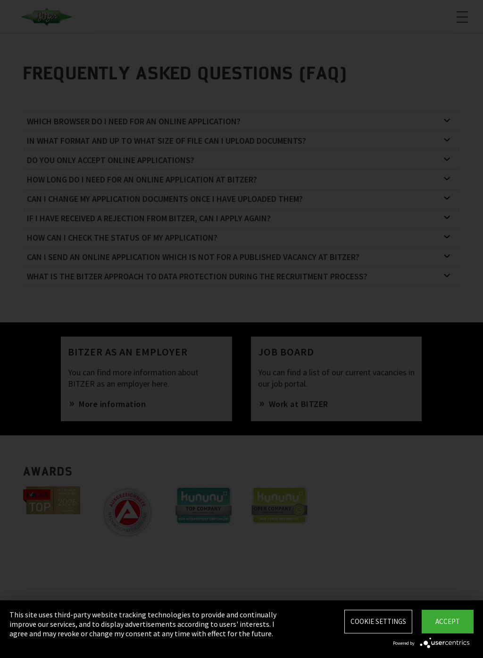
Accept (447, 621)
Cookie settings (378, 621)
